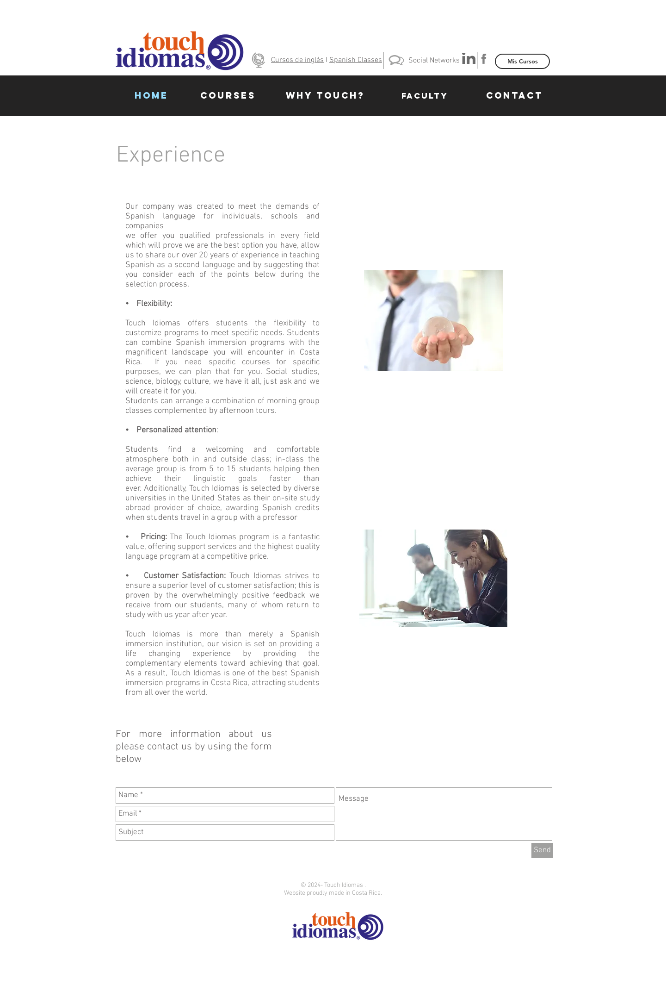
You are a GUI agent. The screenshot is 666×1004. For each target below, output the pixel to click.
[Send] (542, 850)
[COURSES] (228, 96)
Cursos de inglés (297, 60)
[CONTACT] (514, 96)
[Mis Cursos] (522, 61)
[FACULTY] (424, 96)
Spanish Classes (355, 60)
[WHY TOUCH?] (325, 96)
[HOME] (151, 96)
